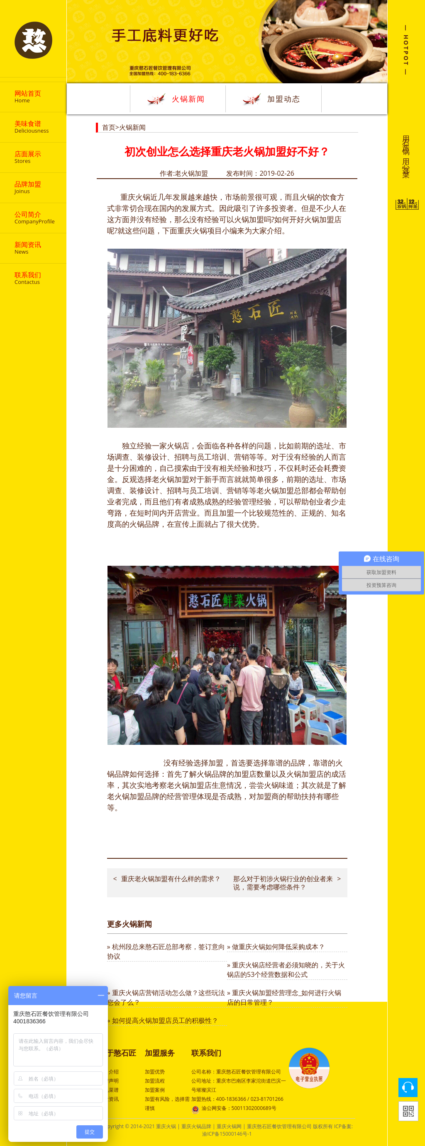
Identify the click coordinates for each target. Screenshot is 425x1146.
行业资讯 (109, 1098)
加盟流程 (155, 1080)
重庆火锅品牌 (196, 1126)
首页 (108, 127)
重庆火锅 (166, 1126)
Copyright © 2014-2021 (128, 1126)
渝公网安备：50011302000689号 (233, 1109)
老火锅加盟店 (189, 785)
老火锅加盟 (275, 490)
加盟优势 (155, 1071)
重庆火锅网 (229, 1126)
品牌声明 (109, 1080)
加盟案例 (155, 1089)
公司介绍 (109, 1071)
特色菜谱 (109, 1089)
